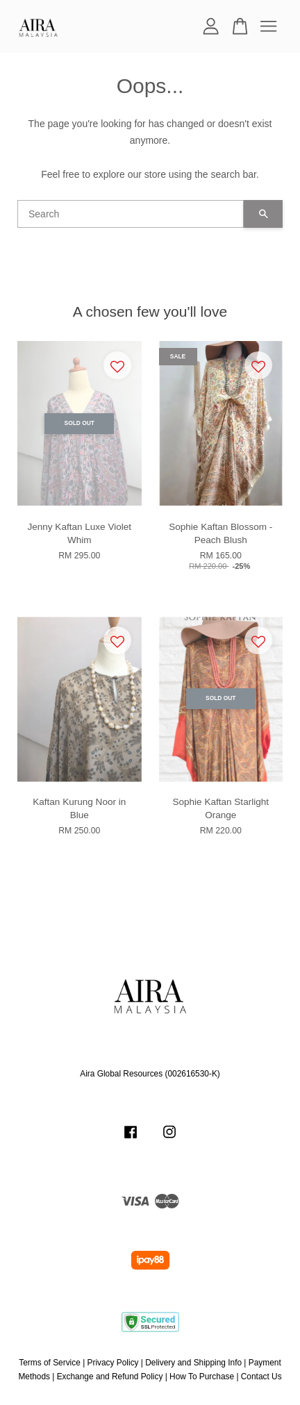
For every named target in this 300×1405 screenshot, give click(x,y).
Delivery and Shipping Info (193, 1362)
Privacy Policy (113, 1362)
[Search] (130, 214)
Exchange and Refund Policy (110, 1376)
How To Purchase (201, 1376)
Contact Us (261, 1376)
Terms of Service (50, 1362)
